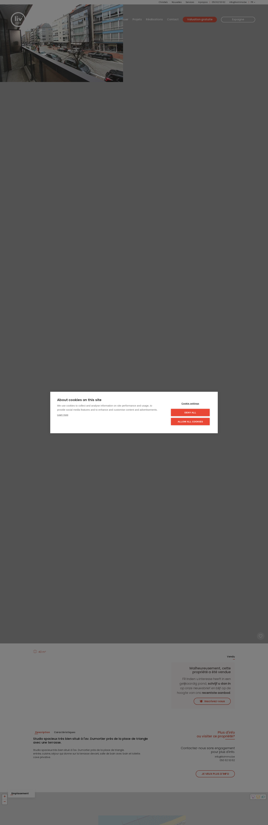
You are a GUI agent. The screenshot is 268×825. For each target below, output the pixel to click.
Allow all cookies (190, 421)
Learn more (62, 415)
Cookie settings (190, 403)
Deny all (190, 412)
